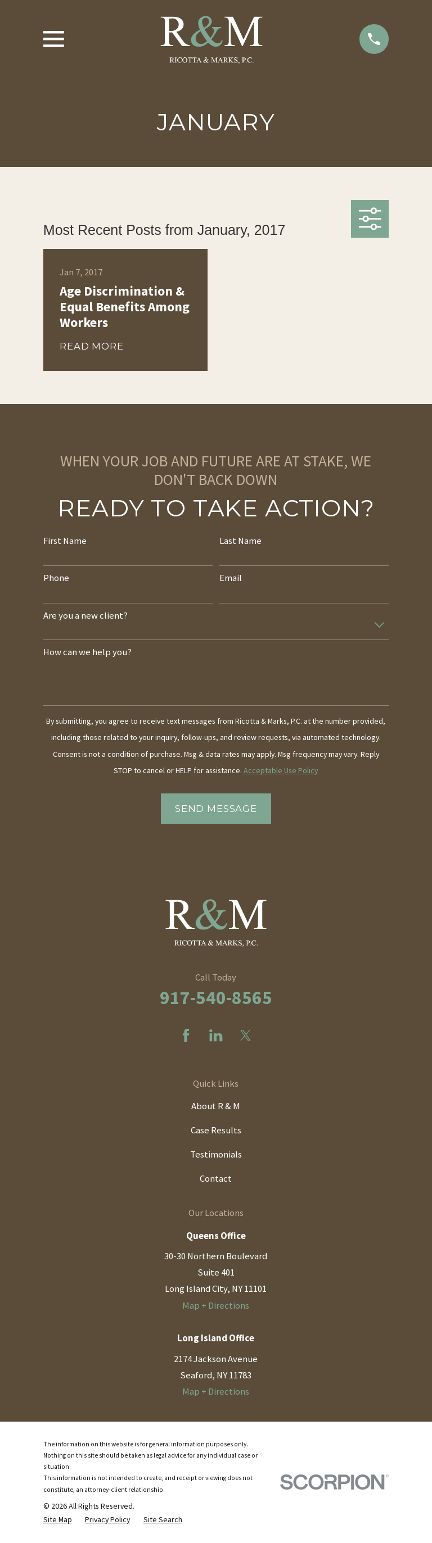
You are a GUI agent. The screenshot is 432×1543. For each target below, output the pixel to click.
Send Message (216, 808)
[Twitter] (245, 1035)
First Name (65, 541)
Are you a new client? (85, 615)
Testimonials (216, 1154)
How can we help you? (87, 652)
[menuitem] (57, 1519)
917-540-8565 (216, 997)
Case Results (216, 1130)
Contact (216, 1179)
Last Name (240, 541)
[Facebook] (185, 1035)
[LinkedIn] (215, 1035)
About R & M (215, 1106)
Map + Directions (215, 1305)
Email (230, 578)
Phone (56, 578)
